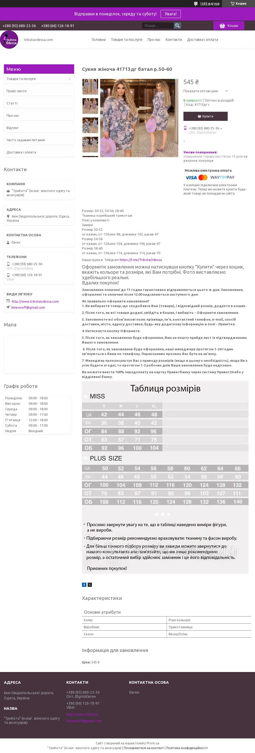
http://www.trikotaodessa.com (35, 301)
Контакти (174, 40)
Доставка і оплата (202, 40)
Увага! (171, 13)
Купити (207, 116)
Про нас (154, 40)
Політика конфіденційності (187, 748)
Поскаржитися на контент (144, 748)
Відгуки (12, 127)
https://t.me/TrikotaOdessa (141, 260)
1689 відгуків (209, 3)
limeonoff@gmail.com (28, 307)
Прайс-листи (17, 91)
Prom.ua (153, 743)
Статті (12, 103)
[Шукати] (177, 25)
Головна (99, 40)
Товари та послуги (126, 40)
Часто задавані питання (26, 140)
